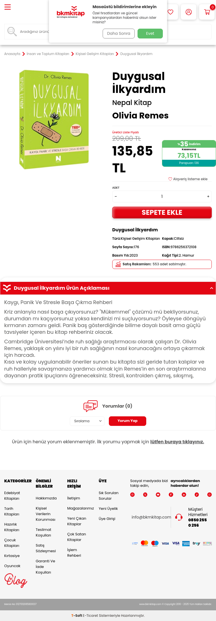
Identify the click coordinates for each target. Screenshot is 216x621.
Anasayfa (12, 54)
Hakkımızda (46, 498)
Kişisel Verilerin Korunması (45, 514)
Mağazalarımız (78, 508)
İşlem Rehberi (74, 552)
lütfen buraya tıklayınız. (177, 442)
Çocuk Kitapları (11, 542)
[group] (54, 119)
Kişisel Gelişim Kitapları (95, 54)
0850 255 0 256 (197, 522)
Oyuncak (12, 566)
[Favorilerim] (170, 12)
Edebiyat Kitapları (12, 495)
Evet (150, 33)
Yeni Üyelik (108, 508)
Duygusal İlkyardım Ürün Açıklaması (108, 288)
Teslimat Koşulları (43, 532)
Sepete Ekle (162, 212)
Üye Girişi (107, 518)
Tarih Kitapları (11, 511)
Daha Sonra (117, 33)
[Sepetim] (207, 12)
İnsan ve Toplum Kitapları (48, 54)
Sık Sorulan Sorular (108, 495)
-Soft (77, 615)
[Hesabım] (188, 12)
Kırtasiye (12, 555)
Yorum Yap (127, 421)
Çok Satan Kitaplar (76, 536)
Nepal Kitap (132, 102)
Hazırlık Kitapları (11, 527)
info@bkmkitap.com (151, 517)
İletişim (73, 498)
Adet (115, 188)
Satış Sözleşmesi (46, 548)
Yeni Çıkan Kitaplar (76, 521)
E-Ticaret (90, 615)
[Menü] (7, 7)
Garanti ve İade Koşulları (45, 566)
